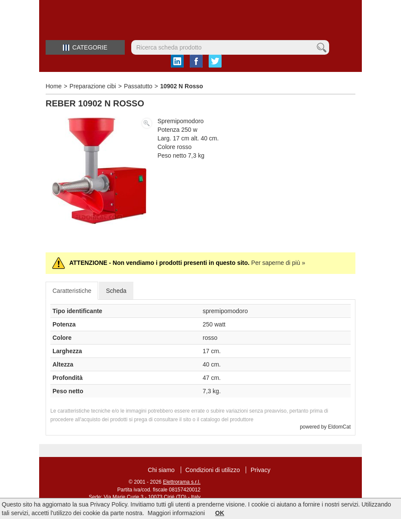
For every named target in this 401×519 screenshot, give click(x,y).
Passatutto (138, 86)
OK (219, 513)
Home (54, 86)
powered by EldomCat (325, 427)
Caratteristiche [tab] (71, 290)
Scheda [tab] (116, 290)
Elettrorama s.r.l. (181, 482)
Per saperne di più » (278, 262)
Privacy (260, 469)
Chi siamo (161, 469)
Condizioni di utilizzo (212, 469)
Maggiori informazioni (176, 513)
